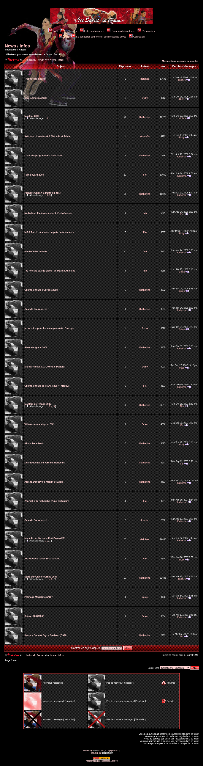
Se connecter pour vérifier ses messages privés (98, 36)
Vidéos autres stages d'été (39, 424)
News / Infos (17, 46)
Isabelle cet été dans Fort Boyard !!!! (44, 538)
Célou (182, 272)
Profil (64, 36)
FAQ (53, 31)
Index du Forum (35, 59)
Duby (145, 98)
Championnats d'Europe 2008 (41, 290)
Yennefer (145, 136)
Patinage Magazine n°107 (38, 597)
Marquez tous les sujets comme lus (180, 61)
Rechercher (68, 31)
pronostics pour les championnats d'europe (49, 328)
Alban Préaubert (33, 443)
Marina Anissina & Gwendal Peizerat (44, 366)
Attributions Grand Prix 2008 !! (41, 558)
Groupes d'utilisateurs (120, 31)
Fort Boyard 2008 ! (34, 174)
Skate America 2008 (35, 98)
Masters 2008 (31, 116)
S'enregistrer (146, 31)
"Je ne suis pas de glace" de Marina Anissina (49, 270)
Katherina (144, 117)
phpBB (95, 750)
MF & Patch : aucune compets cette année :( (49, 232)
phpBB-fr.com (107, 753)
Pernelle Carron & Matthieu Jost (42, 193)
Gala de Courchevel (35, 309)
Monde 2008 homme (35, 251)
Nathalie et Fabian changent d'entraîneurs (47, 213)
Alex (182, 406)
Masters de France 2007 (37, 404)
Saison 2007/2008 (34, 616)
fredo (145, 328)
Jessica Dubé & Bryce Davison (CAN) (45, 635)
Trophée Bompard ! (35, 78)
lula (145, 213)
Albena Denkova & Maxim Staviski (43, 481)
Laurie (144, 520)
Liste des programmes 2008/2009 (43, 155)
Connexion (137, 36)
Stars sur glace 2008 (35, 347)
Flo (145, 174)
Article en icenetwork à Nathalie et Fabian (47, 136)
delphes (144, 78)
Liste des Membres (92, 31)
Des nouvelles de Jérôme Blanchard (44, 462)
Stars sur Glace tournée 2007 (40, 576)
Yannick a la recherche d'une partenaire (46, 501)
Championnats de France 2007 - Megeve (47, 386)
